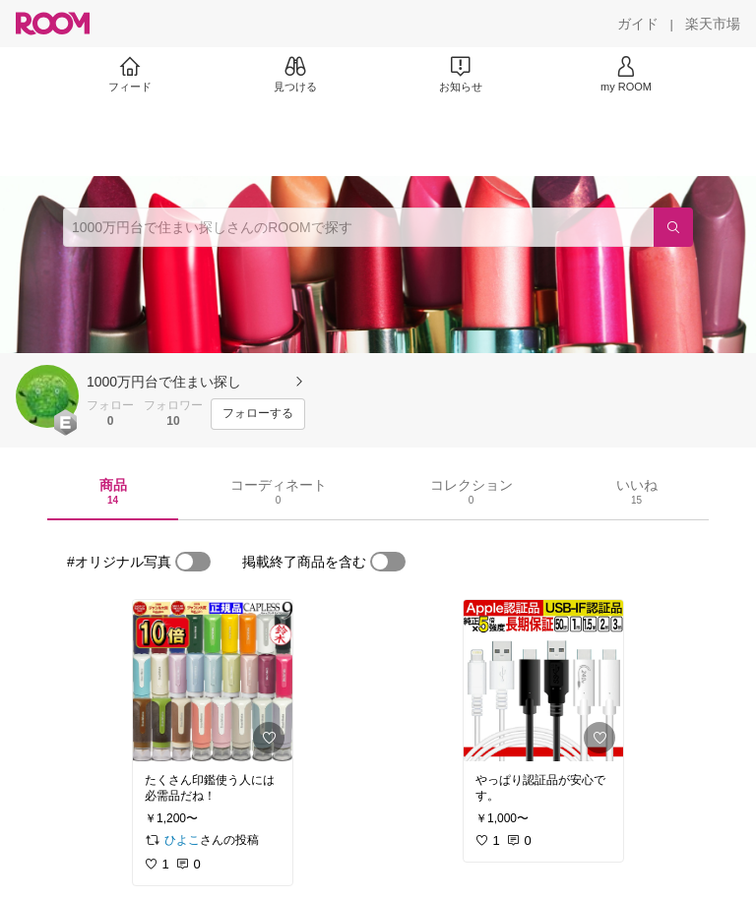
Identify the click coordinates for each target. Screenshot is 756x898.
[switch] (193, 561)
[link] (212, 680)
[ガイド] (638, 23)
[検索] (673, 227)
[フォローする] (258, 414)
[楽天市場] (712, 23)
